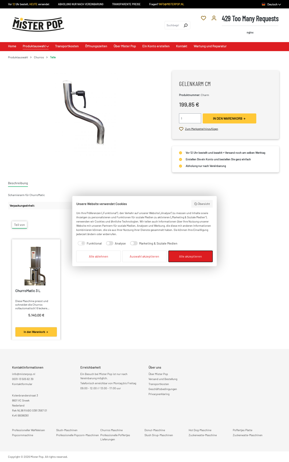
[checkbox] (89, 243)
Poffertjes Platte (242, 430)
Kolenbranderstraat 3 (25, 395)
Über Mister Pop (158, 374)
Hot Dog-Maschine (200, 430)
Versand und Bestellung (163, 379)
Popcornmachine (22, 435)
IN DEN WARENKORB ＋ (229, 118)
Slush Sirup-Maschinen (158, 435)
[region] (86, 114)
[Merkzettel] (203, 18)
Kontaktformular (22, 384)
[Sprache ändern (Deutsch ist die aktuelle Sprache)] (271, 4)
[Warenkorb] (250, 25)
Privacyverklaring (159, 394)
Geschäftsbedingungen (163, 389)
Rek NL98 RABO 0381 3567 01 (29, 410)
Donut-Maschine (154, 430)
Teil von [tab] (19, 224)
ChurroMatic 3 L (27, 290)
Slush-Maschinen (66, 430)
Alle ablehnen (98, 256)
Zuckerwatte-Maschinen (248, 435)
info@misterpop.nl (23, 374)
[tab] (18, 183)
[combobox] (173, 25)
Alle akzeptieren (190, 256)
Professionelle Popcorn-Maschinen (77, 435)
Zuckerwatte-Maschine (203, 435)
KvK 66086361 (20, 415)
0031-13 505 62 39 (22, 379)
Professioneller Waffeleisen (28, 430)
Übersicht (202, 204)
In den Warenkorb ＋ (36, 332)
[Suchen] (185, 25)
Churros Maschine (111, 430)
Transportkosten (159, 384)
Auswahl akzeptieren (144, 256)
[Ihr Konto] (214, 18)
